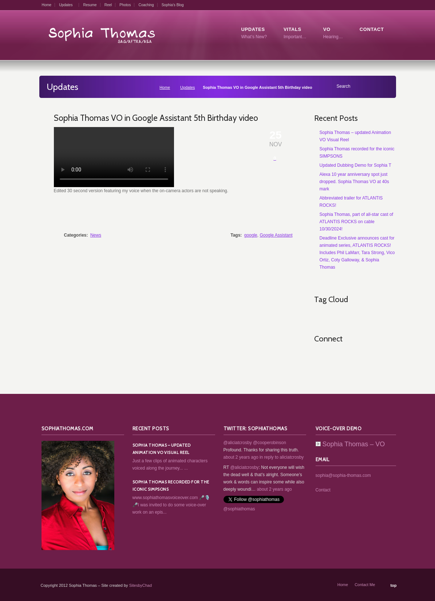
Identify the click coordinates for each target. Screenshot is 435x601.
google (250, 235)
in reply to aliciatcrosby (282, 457)
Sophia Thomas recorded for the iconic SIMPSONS (171, 485)
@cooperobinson (269, 442)
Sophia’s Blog (173, 5)
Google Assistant (276, 235)
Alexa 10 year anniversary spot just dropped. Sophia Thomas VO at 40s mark (354, 181)
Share (276, 214)
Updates (65, 5)
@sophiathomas (239, 508)
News (95, 235)
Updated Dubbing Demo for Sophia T (355, 165)
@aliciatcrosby (238, 442)
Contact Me (365, 584)
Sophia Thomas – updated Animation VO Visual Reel (162, 449)
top (393, 585)
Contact (323, 490)
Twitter (336, 357)
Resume (89, 5)
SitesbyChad (140, 585)
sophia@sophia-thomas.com (343, 475)
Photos (125, 5)
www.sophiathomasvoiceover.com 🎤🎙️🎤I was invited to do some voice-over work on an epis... (171, 505)
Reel (108, 5)
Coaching (146, 5)
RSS (320, 357)
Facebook (352, 357)
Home (47, 5)
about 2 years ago (241, 457)
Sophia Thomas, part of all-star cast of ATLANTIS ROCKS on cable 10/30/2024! (357, 222)
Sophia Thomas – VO (350, 444)
